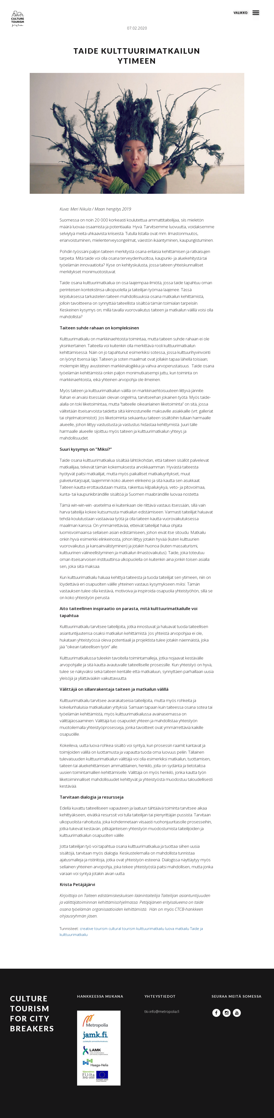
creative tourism (94, 928)
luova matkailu (177, 928)
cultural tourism (122, 928)
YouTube (237, 1011)
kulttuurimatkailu (150, 928)
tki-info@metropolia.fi (161, 1011)
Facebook (216, 1011)
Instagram (227, 1011)
